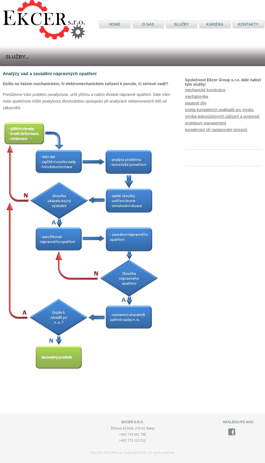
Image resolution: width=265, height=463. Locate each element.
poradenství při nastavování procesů (216, 129)
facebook (233, 432)
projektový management (205, 123)
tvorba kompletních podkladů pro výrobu (219, 110)
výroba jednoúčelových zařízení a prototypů (222, 116)
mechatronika (196, 96)
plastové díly (195, 103)
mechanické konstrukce (205, 90)
